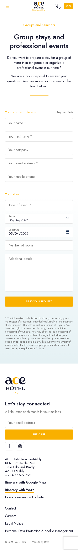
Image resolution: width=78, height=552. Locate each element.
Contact (10, 508)
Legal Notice (14, 523)
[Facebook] (9, 446)
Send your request (39, 301)
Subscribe (39, 434)
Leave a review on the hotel (24, 497)
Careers (10, 515)
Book (68, 6)
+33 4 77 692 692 (18, 475)
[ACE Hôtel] (39, 6)
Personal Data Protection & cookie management (39, 531)
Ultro (46, 542)
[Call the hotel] (58, 6)
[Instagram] (20, 446)
